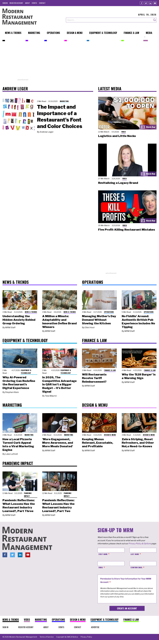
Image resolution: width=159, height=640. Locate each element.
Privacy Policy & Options (139, 543)
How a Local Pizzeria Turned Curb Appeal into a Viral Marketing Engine (18, 444)
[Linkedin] (150, 3)
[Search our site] (109, 20)
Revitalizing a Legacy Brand (118, 183)
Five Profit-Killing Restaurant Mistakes (126, 229)
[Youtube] (155, 3)
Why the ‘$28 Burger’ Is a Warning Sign (139, 376)
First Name (103, 554)
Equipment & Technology (26, 371)
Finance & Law (110, 370)
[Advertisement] (79, 61)
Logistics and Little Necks (117, 136)
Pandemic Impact (28, 494)
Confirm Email (136, 567)
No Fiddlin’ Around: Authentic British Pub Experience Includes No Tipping (138, 321)
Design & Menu (110, 434)
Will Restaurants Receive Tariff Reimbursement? (94, 378)
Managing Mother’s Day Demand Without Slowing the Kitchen (99, 319)
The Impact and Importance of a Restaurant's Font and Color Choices (59, 116)
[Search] (155, 20)
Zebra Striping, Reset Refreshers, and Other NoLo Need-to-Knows (138, 442)
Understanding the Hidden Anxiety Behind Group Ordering (18, 319)
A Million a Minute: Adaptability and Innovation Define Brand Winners (59, 321)
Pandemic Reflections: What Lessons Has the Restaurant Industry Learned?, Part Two (58, 505)
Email (101, 567)
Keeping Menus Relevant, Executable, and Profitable (97, 442)
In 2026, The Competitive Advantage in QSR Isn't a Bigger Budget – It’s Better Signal (59, 384)
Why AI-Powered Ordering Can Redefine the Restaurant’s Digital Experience (18, 383)
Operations (109, 312)
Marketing (64, 101)
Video (123, 131)
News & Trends (31, 312)
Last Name (135, 554)
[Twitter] (146, 3)
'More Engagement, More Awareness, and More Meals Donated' (57, 442)
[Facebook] (141, 3)
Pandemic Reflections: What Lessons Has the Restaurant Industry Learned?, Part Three (18, 505)
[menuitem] (5, 3)
